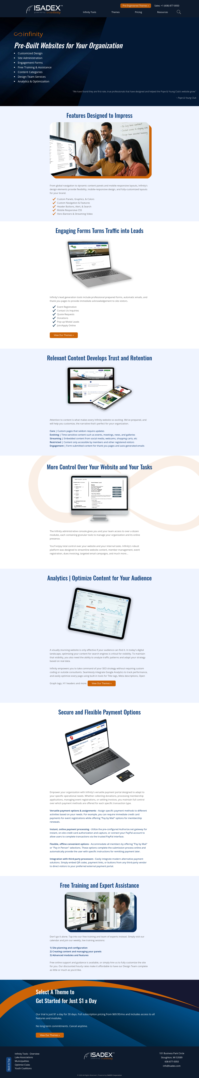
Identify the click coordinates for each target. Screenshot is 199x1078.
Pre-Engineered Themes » (136, 5)
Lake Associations (24, 1057)
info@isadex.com (171, 1065)
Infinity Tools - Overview (27, 1053)
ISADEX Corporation (114, 1075)
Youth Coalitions (23, 1068)
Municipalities (22, 1061)
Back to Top (8, 1064)
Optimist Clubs (22, 1064)
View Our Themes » (64, 335)
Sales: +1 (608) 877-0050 (167, 6)
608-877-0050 (172, 1061)
